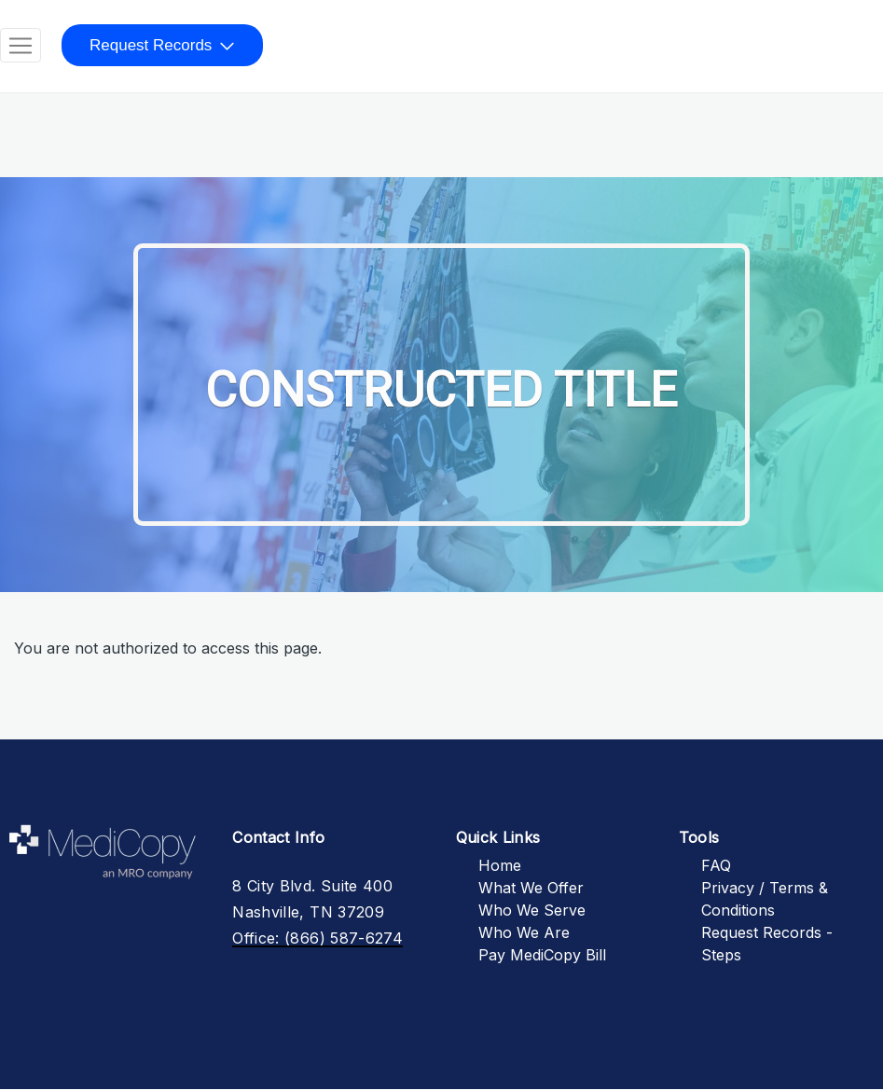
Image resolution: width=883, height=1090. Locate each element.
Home (499, 865)
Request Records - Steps (767, 943)
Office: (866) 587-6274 (317, 938)
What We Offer (531, 887)
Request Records (151, 45)
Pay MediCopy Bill (542, 954)
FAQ (716, 865)
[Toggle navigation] (20, 45)
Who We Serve (532, 910)
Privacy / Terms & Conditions (764, 898)
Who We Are (524, 932)
